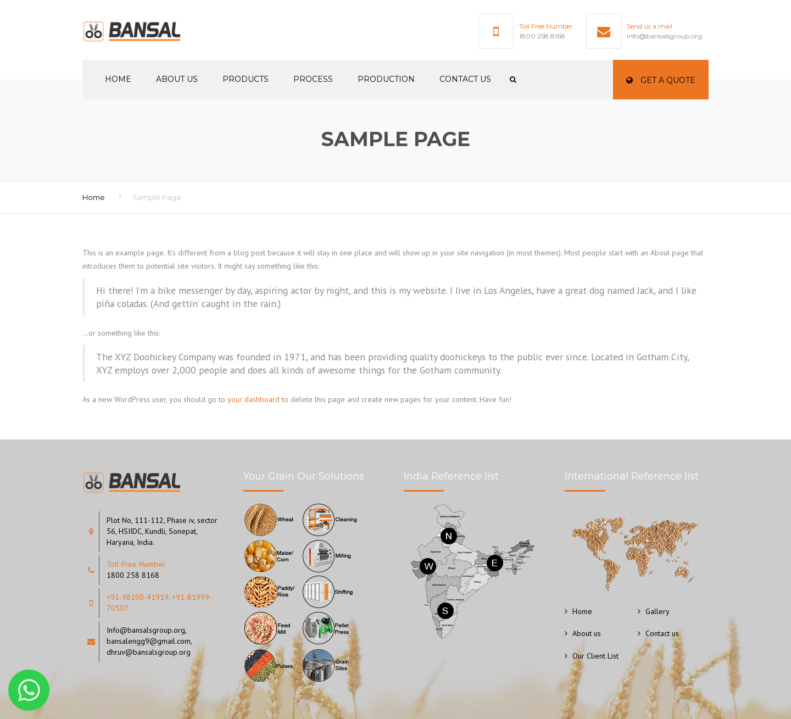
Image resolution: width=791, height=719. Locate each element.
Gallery (657, 611)
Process (313, 79)
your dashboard (253, 399)
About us (177, 79)
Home (118, 79)
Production (386, 79)
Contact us (465, 79)
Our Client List (595, 656)
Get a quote (660, 80)
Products (245, 79)
